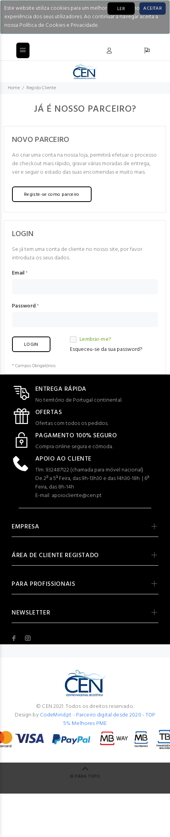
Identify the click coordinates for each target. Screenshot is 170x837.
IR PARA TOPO (85, 776)
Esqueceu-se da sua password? (106, 349)
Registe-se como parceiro (52, 194)
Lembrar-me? (90, 339)
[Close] (152, 8)
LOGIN (31, 345)
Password (24, 306)
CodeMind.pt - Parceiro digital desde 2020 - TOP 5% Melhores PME (98, 719)
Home (14, 88)
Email (18, 273)
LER (121, 9)
